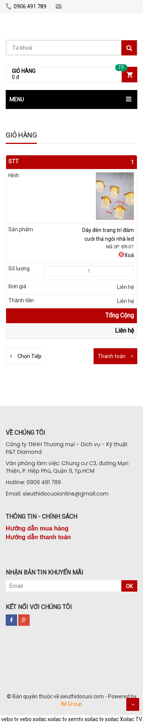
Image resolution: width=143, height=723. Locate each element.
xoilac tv (57, 719)
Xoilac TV (131, 719)
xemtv (75, 719)
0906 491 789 (26, 6)
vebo (26, 719)
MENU (17, 99)
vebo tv (10, 719)
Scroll (132, 704)
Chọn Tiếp (29, 356)
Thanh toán (112, 356)
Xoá (126, 255)
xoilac (39, 719)
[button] (71, 99)
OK (129, 586)
